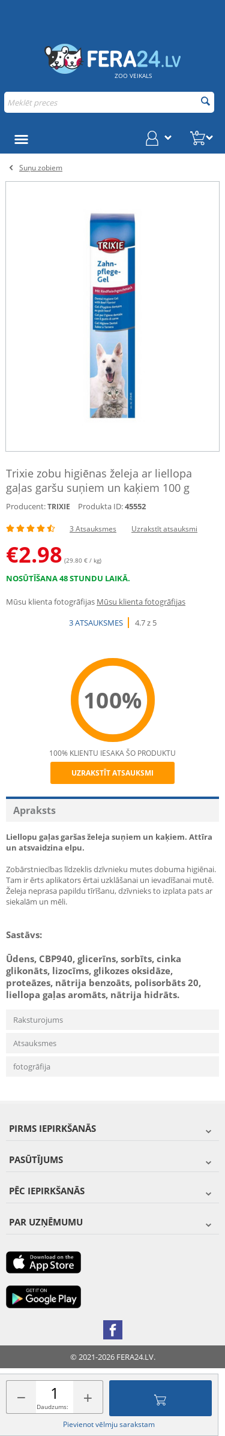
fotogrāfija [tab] (31, 1066)
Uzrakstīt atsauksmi (164, 529)
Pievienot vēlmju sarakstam (109, 1424)
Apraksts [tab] (34, 810)
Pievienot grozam (160, 1398)
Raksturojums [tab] (38, 1019)
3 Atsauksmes (93, 529)
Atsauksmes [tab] (34, 1043)
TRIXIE (58, 506)
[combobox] (109, 102)
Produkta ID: (100, 506)
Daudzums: (52, 1406)
